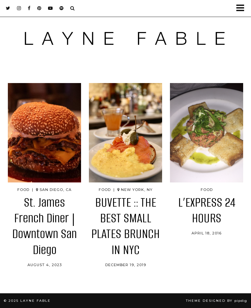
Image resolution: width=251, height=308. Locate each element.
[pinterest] (39, 8)
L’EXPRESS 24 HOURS (206, 210)
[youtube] (50, 8)
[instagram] (19, 8)
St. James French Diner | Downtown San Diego (44, 226)
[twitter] (8, 8)
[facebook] (29, 8)
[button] (242, 8)
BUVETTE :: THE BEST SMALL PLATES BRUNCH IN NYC (125, 226)
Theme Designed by (216, 301)
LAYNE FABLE (35, 301)
